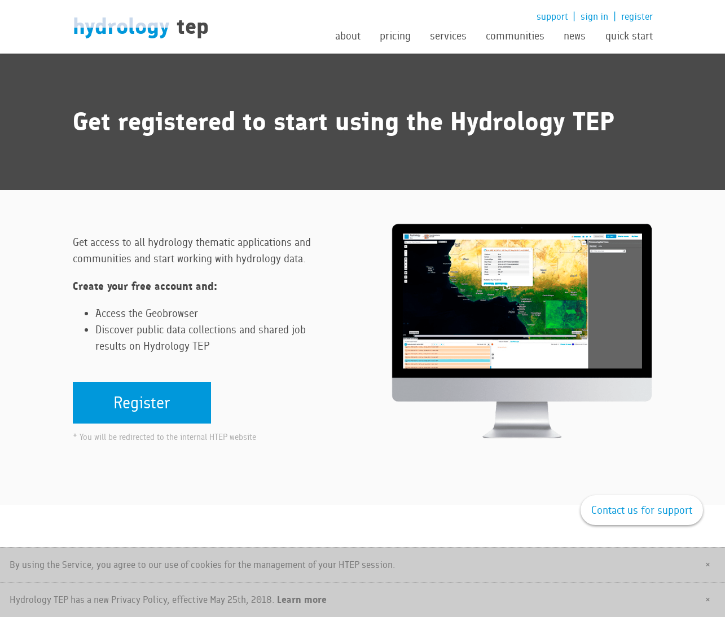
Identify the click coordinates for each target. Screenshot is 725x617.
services (448, 36)
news (575, 36)
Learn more (302, 599)
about (348, 36)
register (637, 16)
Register (141, 402)
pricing (395, 36)
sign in (594, 16)
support (552, 16)
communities (515, 36)
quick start (629, 36)
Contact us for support (641, 510)
